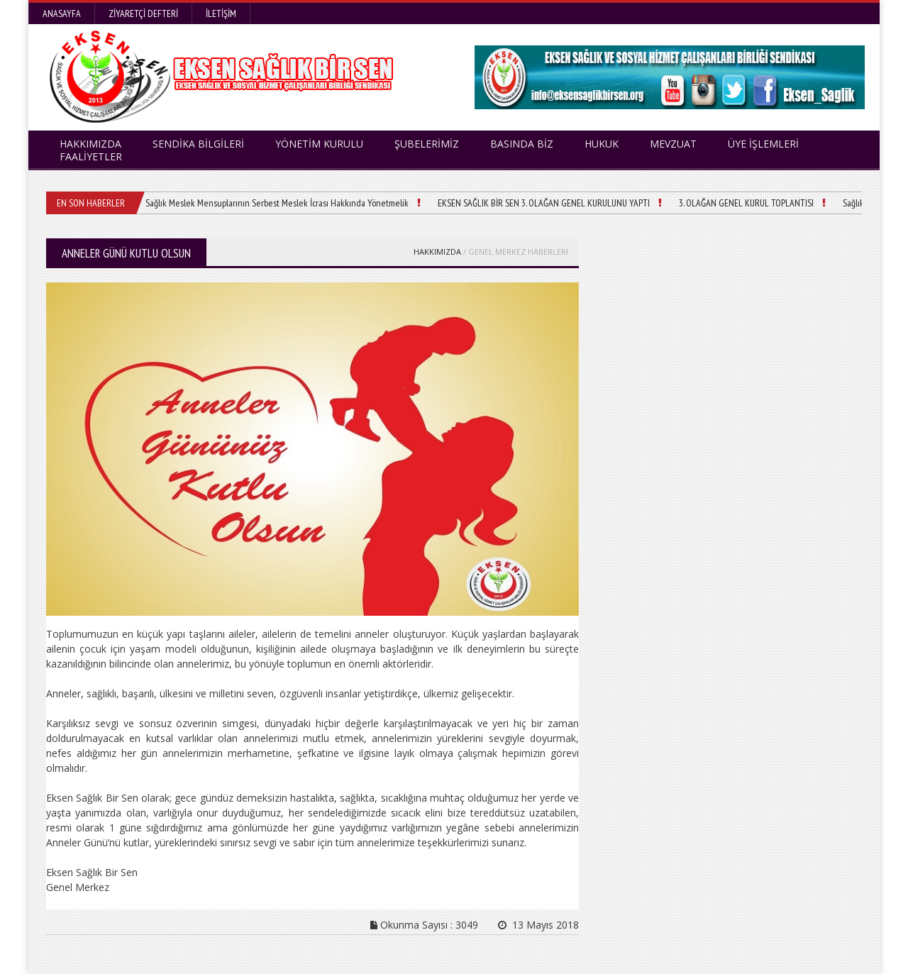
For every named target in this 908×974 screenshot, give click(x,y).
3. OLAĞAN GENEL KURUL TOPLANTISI (746, 203)
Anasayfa (62, 13)
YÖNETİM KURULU (319, 143)
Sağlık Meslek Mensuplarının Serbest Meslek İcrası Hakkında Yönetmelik (277, 203)
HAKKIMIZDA (437, 251)
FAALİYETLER (91, 156)
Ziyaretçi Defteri (143, 13)
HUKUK (602, 143)
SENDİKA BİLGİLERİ (198, 143)
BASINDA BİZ (521, 143)
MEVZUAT (673, 143)
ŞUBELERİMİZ (426, 143)
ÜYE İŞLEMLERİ (763, 143)
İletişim (221, 13)
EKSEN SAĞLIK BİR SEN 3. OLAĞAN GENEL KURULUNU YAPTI (544, 203)
